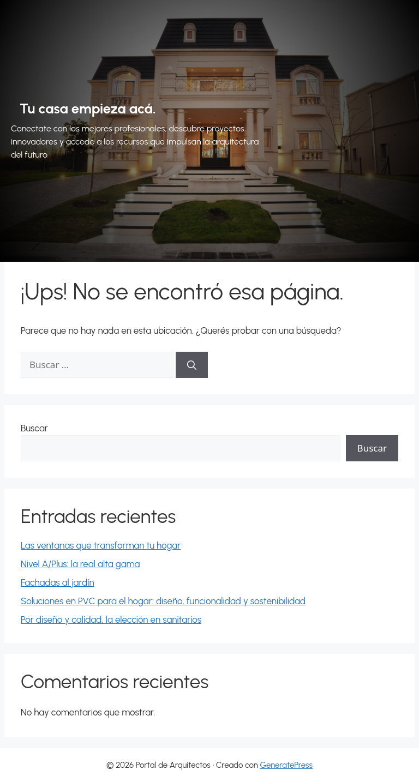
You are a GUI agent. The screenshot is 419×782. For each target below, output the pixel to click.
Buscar (34, 428)
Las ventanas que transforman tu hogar (101, 545)
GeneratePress (286, 765)
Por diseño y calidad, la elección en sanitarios (111, 619)
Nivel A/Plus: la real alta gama (80, 563)
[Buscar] (192, 365)
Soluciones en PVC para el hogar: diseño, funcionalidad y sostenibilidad (163, 600)
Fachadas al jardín (57, 582)
